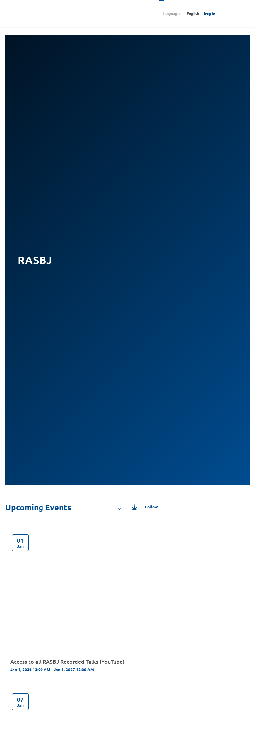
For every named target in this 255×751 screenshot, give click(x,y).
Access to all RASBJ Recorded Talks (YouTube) (67, 661)
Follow (144, 506)
